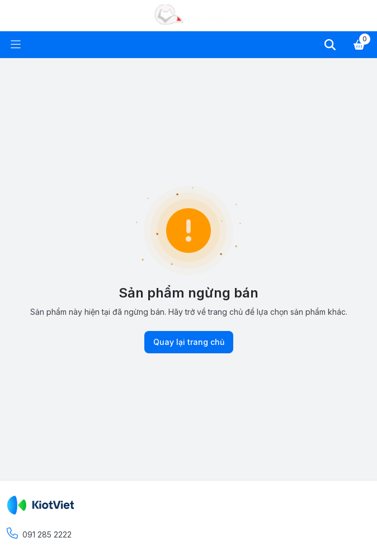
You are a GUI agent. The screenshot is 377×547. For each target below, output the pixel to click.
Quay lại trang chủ (188, 342)
